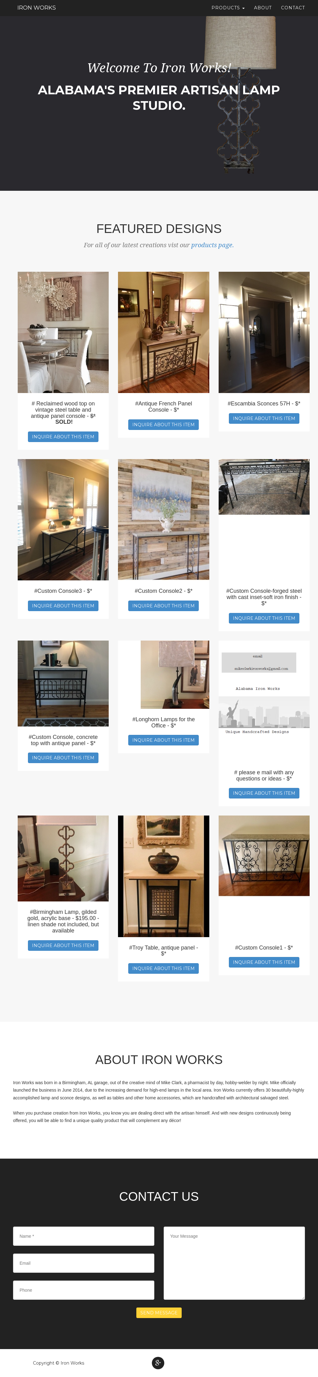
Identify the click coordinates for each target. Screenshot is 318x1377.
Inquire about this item (63, 437)
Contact (293, 11)
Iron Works (35, 11)
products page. (212, 245)
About (263, 11)
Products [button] (228, 11)
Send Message (159, 1313)
